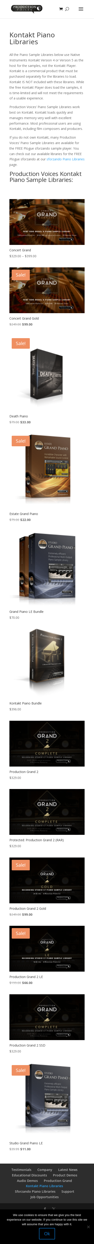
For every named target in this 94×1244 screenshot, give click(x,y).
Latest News (67, 1169)
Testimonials (21, 1169)
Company (44, 1169)
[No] (88, 1227)
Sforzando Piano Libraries (35, 1191)
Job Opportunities (44, 1197)
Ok (47, 1233)
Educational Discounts (29, 1175)
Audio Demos (27, 1180)
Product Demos (65, 1175)
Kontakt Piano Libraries (44, 1186)
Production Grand (58, 1180)
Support (67, 1191)
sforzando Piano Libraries (66, 159)
